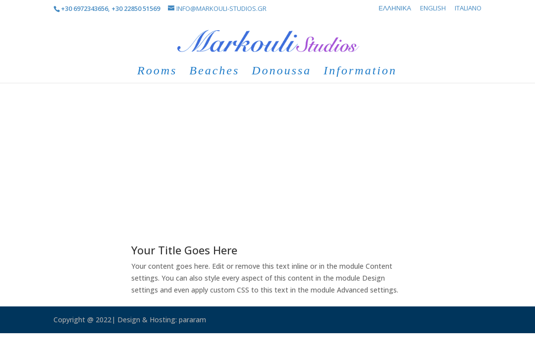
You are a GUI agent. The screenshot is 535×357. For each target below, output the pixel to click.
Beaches (214, 72)
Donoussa (281, 72)
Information (360, 72)
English (433, 8)
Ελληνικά (394, 8)
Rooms (157, 72)
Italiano (468, 8)
